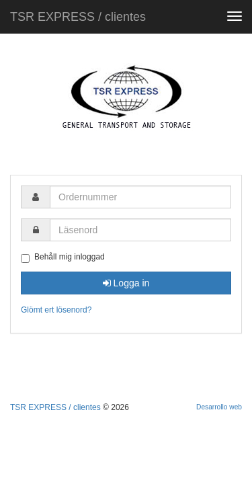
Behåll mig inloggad (63, 257)
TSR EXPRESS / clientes (78, 17)
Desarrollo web (219, 407)
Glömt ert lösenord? (56, 310)
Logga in (126, 283)
